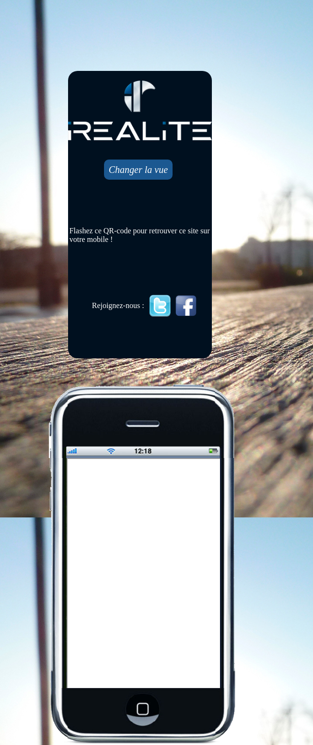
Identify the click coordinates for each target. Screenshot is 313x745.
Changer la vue (138, 169)
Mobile (144, 574)
